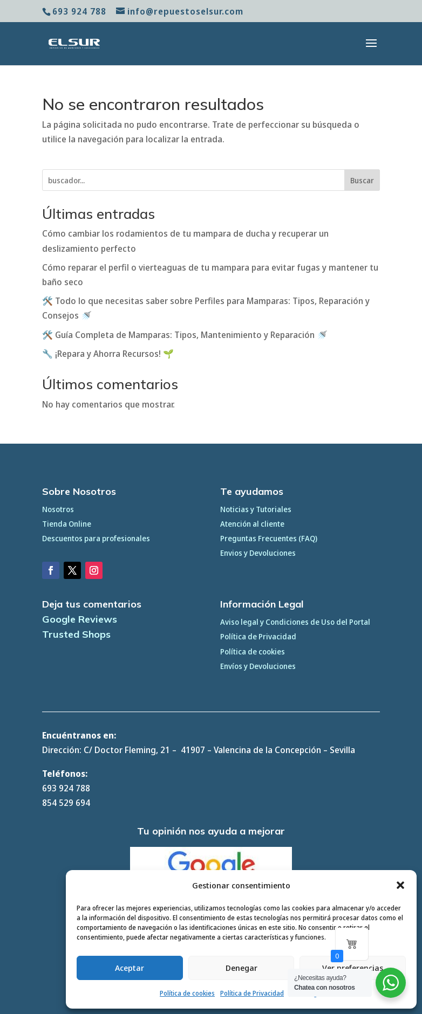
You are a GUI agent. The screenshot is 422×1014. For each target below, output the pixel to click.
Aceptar (129, 967)
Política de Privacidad (252, 993)
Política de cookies (187, 993)
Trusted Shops (76, 634)
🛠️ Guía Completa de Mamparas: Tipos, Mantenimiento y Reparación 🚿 (185, 335)
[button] (400, 885)
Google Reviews (79, 619)
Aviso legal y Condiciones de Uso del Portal (295, 622)
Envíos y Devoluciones (258, 666)
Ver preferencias (352, 967)
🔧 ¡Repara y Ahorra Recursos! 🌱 (108, 354)
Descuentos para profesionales (96, 538)
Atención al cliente (252, 524)
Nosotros (58, 509)
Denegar (241, 967)
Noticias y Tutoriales (255, 509)
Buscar (362, 180)
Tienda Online (66, 524)
